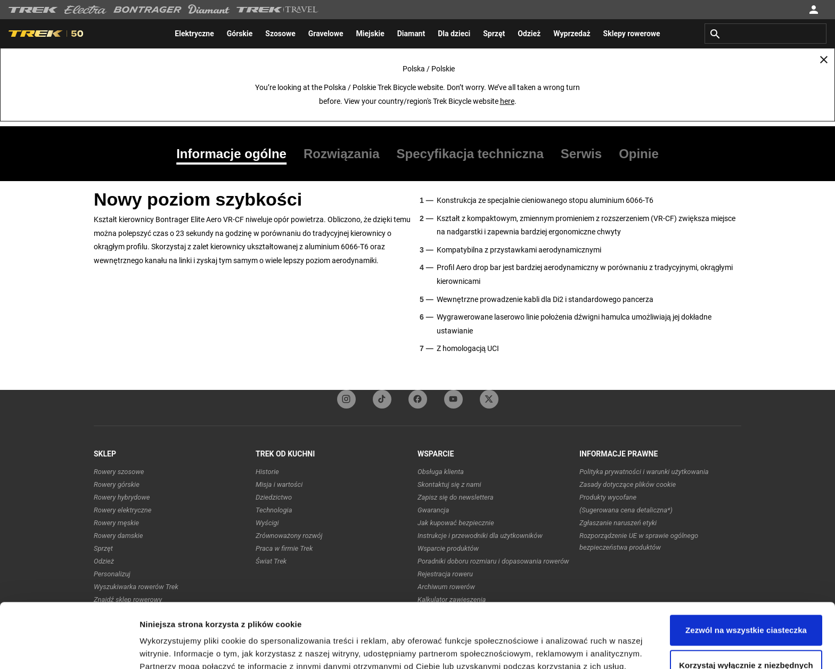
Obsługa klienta (441, 472)
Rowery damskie (118, 536)
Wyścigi (267, 523)
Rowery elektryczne (122, 510)
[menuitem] (194, 33)
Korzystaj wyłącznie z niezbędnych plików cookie (746, 611)
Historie (267, 472)
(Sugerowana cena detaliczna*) (626, 510)
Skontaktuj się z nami (449, 484)
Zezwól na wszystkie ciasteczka (746, 569)
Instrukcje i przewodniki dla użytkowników (480, 536)
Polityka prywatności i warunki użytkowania (644, 472)
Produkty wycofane (607, 497)
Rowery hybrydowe (122, 497)
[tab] (235, 154)
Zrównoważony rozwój (289, 536)
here (507, 101)
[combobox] (765, 33)
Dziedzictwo (274, 497)
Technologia (274, 510)
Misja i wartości (279, 484)
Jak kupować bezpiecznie (456, 523)
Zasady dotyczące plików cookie (627, 484)
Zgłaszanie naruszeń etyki (618, 523)
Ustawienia (161, 647)
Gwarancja (433, 510)
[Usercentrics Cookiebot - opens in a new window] (69, 648)
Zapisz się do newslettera (456, 497)
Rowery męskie (116, 523)
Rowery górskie (117, 484)
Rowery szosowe (119, 472)
